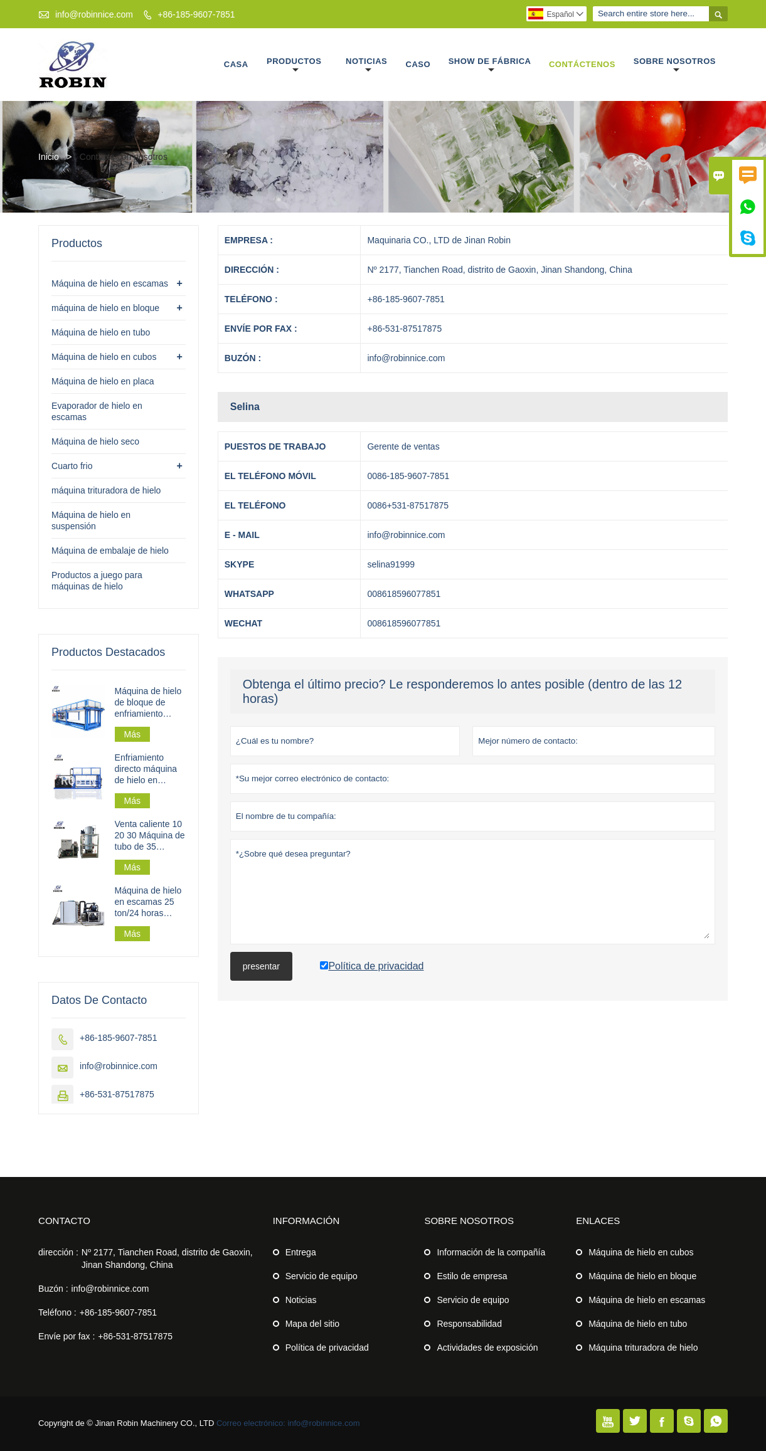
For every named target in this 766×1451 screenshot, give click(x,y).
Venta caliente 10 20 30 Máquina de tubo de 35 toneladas (150, 835)
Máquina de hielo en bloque (642, 1276)
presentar (261, 966)
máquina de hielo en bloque (105, 308)
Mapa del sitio (312, 1324)
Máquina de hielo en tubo (100, 332)
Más (132, 734)
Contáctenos (582, 64)
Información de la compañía (491, 1252)
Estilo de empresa (472, 1276)
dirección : (58, 1252)
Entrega (300, 1252)
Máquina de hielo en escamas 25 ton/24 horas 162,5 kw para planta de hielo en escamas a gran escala (149, 902)
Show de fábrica (490, 65)
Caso (418, 64)
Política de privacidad (327, 1348)
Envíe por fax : (66, 1336)
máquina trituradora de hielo (106, 490)
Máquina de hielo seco (95, 441)
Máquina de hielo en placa (102, 381)
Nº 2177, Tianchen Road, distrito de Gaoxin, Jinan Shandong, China (167, 1258)
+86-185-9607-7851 (196, 14)
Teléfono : (57, 1312)
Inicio (48, 157)
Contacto (64, 1220)
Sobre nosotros (675, 65)
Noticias (366, 65)
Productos (294, 65)
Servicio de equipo (321, 1276)
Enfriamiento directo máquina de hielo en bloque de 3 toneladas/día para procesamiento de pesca (149, 769)
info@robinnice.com (94, 14)
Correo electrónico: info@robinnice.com (288, 1423)
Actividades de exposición (487, 1348)
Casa (236, 64)
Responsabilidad (469, 1324)
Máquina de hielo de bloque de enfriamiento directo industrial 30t (148, 702)
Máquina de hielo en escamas (109, 283)
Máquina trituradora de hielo (643, 1348)
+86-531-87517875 (117, 1094)
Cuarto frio (71, 466)
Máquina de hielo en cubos (103, 357)
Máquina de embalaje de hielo (110, 551)
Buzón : (53, 1289)
